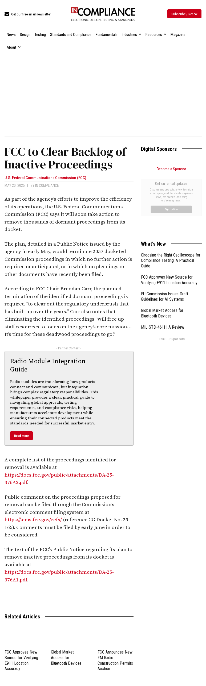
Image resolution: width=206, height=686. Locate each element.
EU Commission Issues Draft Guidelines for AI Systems (164, 237)
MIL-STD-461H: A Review (162, 267)
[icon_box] (28, 14)
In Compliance (47, 185)
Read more (21, 436)
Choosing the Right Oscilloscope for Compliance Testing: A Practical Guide (170, 201)
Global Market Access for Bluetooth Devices (66, 658)
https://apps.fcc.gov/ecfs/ (33, 520)
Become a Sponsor (171, 169)
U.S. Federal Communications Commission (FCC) (45, 178)
